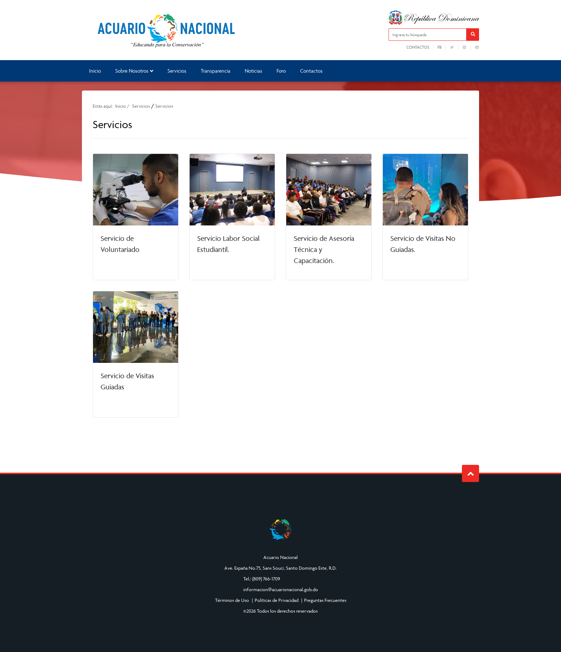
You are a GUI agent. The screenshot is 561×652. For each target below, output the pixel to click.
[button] (473, 34)
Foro (281, 71)
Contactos (417, 47)
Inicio (95, 71)
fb (440, 47)
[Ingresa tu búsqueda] (428, 34)
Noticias (253, 71)
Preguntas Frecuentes (325, 600)
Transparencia (215, 71)
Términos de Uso (232, 600)
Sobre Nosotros (134, 71)
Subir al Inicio (471, 473)
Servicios (176, 71)
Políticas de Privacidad (276, 600)
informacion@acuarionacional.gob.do (280, 589)
